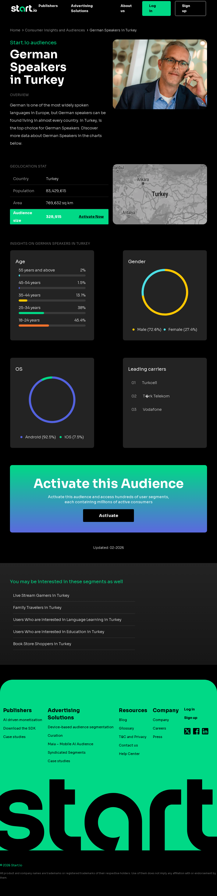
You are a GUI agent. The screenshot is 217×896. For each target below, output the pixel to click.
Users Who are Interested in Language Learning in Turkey (67, 619)
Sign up (186, 8)
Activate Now (91, 216)
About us (126, 8)
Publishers (48, 6)
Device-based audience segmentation (81, 727)
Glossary (126, 728)
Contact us (128, 745)
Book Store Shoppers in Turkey (42, 644)
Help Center (129, 754)
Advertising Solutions (82, 8)
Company (164, 710)
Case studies (14, 737)
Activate (108, 515)
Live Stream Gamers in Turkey (41, 595)
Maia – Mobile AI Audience (70, 744)
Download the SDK (19, 728)
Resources (131, 710)
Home (15, 30)
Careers (159, 728)
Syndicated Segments (67, 752)
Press (157, 737)
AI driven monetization (22, 720)
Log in (152, 8)
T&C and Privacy (132, 737)
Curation (55, 735)
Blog (123, 720)
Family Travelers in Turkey (37, 607)
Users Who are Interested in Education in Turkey (58, 631)
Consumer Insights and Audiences (55, 30)
